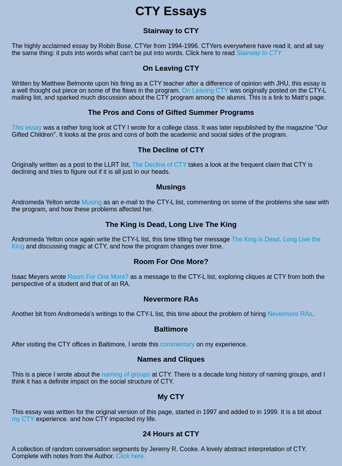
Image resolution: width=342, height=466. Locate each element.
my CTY (24, 419)
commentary (177, 344)
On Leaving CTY (206, 90)
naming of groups (126, 374)
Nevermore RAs (290, 314)
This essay (27, 127)
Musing (92, 202)
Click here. (131, 456)
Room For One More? (98, 276)
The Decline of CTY (160, 164)
